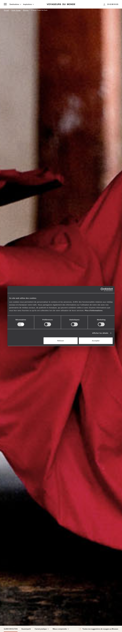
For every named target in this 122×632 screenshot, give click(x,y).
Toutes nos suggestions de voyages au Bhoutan (98, 629)
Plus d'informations (93, 310)
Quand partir (26, 629)
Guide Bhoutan (11, 629)
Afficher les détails (100, 333)
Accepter (95, 341)
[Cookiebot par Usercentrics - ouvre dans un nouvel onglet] (102, 289)
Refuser (60, 341)
